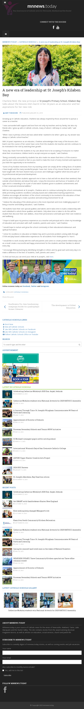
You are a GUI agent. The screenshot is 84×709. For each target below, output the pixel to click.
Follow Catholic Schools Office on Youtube (20, 334)
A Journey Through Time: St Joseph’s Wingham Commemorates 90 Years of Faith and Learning (45, 411)
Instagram (45, 286)
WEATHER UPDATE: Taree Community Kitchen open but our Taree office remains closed (43, 559)
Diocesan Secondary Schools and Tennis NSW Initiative (37, 429)
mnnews (42, 6)
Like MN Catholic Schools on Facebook (19, 329)
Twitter (34, 286)
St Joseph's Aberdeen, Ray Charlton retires (31, 477)
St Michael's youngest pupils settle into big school (34, 439)
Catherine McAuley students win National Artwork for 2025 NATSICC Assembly (47, 401)
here (51, 257)
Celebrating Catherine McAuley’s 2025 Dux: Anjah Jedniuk (38, 391)
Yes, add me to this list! (14, 670)
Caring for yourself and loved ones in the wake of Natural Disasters (41, 549)
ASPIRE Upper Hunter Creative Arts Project (31, 458)
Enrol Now (7, 324)
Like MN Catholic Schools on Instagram (19, 332)
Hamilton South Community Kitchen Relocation (34, 520)
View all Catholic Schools (13, 327)
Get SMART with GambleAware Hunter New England (35, 501)
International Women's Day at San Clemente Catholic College (39, 448)
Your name (6, 648)
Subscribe (7, 675)
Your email (6, 658)
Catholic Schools (21, 292)
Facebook (26, 286)
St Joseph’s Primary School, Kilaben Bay (60, 100)
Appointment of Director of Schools (28, 420)
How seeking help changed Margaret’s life (31, 511)
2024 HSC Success (20, 467)
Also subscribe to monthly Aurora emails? (18, 667)
